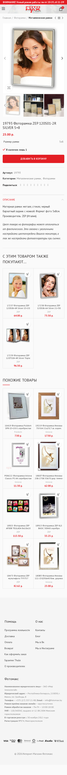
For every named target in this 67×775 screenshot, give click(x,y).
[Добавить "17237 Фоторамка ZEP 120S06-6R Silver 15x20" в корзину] (27, 274)
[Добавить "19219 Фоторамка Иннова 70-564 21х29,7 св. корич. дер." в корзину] (58, 394)
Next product (62, 18)
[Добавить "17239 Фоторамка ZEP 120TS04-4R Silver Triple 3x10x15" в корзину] (27, 324)
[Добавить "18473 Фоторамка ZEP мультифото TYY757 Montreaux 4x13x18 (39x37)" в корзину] (27, 544)
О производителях (14, 666)
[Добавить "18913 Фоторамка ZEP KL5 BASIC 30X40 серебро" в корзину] (58, 494)
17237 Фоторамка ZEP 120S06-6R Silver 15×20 (18, 306)
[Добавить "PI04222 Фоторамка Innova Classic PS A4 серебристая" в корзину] (27, 444)
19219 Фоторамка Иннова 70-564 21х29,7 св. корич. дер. (49, 428)
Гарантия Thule (12, 660)
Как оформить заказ (15, 654)
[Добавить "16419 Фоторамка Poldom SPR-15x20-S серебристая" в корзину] (27, 394)
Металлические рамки (40, 17)
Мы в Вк (39, 642)
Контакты (40, 630)
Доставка (9, 636)
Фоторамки (20, 17)
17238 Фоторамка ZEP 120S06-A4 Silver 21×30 (49, 306)
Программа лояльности (17, 630)
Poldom (18, 431)
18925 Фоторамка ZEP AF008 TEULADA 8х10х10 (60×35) (18, 528)
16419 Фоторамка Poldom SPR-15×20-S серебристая (18, 427)
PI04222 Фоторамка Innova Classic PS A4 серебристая (18, 477)
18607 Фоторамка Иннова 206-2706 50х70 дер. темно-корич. (49, 478)
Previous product (55, 18)
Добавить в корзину (33, 158)
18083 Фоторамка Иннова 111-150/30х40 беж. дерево (49, 577)
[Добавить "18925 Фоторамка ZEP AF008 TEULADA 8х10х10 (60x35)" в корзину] (27, 494)
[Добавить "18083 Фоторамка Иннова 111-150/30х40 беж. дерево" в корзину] (58, 544)
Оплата (8, 642)
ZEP (18, 311)
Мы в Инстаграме (44, 648)
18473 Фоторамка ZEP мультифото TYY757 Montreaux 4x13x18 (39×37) (18, 578)
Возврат (8, 648)
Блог (37, 636)
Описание (9, 199)
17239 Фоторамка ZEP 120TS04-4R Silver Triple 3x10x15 (18, 358)
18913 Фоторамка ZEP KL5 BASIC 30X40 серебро (49, 527)
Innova (49, 431)
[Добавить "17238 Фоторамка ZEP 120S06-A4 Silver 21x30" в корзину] (58, 274)
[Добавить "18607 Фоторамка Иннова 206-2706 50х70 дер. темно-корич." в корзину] (58, 444)
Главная (7, 17)
